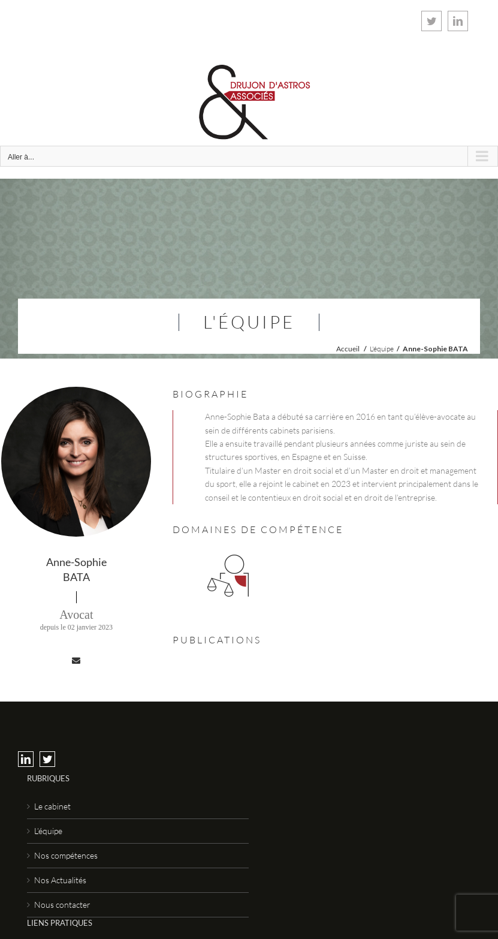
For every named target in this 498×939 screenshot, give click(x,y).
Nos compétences (66, 855)
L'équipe (382, 348)
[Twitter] (47, 759)
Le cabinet (52, 806)
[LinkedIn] (26, 759)
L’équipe (48, 831)
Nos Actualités (60, 880)
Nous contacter (62, 904)
